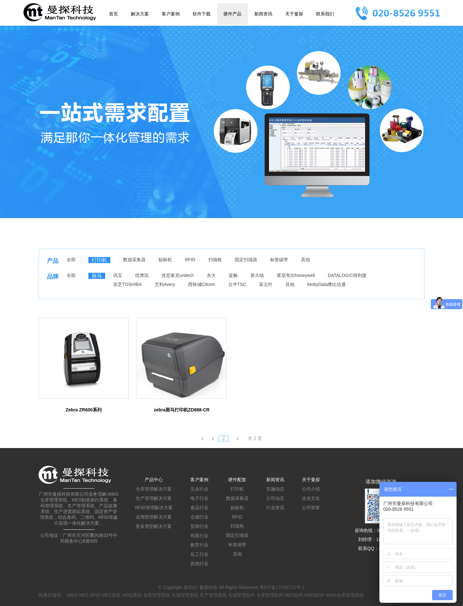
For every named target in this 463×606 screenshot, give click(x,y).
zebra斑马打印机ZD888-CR (181, 409)
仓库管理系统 (156, 595)
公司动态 (275, 498)
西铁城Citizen (201, 284)
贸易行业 (199, 526)
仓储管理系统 (184, 595)
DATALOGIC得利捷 (347, 275)
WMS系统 (132, 595)
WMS (72, 595)
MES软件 (294, 595)
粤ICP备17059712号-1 (281, 587)
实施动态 (275, 488)
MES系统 (111, 595)
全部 (71, 259)
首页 (113, 13)
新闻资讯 (263, 13)
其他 (305, 259)
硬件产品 (232, 13)
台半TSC (237, 284)
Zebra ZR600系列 (84, 409)
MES (84, 595)
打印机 (99, 260)
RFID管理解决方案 (154, 507)
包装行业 (199, 535)
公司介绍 (311, 488)
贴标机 (165, 259)
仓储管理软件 (241, 595)
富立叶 (266, 284)
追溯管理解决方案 (154, 516)
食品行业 (199, 507)
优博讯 (142, 275)
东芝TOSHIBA (127, 284)
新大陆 (257, 275)
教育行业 (199, 544)
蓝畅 (233, 275)
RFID (190, 259)
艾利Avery (165, 284)
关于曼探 (294, 13)
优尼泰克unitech (177, 275)
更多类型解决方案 (154, 526)
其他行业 (199, 563)
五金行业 (199, 488)
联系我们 (325, 13)
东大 (211, 275)
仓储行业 (199, 516)
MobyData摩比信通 (326, 284)
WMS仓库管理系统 (345, 595)
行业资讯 (275, 507)
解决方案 (140, 13)
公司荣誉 (311, 507)
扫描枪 (215, 259)
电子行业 (199, 498)
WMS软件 (314, 595)
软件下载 (202, 13)
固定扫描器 (246, 259)
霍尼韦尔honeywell (296, 275)
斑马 (97, 276)
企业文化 (311, 498)
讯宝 (117, 275)
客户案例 (171, 13)
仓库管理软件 (269, 595)
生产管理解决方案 (154, 498)
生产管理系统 (213, 595)
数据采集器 (134, 259)
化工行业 (199, 554)
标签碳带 (279, 259)
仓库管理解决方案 (154, 488)
